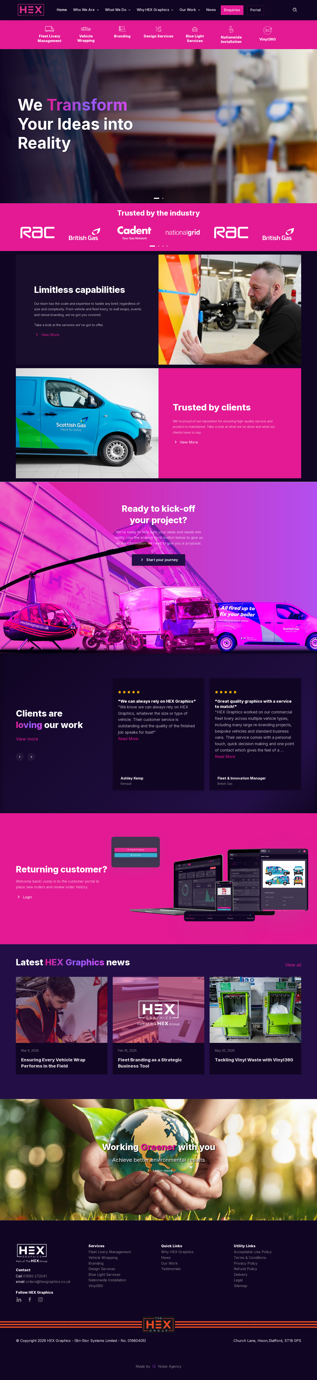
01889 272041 (35, 1276)
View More (50, 335)
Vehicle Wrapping (103, 1257)
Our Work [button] (187, 9)
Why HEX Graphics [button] (153, 9)
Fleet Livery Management (109, 1252)
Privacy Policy (246, 1263)
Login (27, 897)
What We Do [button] (115, 9)
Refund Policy (245, 1269)
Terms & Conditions (250, 1257)
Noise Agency (169, 1366)
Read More (128, 738)
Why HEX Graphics (177, 1252)
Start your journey (158, 560)
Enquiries (232, 10)
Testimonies (171, 1269)
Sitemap (240, 1286)
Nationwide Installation (107, 1280)
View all (293, 965)
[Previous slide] (20, 757)
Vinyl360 (95, 1286)
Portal (255, 10)
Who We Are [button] (84, 9)
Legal (238, 1280)
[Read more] (61, 1010)
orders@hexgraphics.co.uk (48, 1281)
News (211, 9)
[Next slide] (31, 757)
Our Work (169, 1263)
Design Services (101, 1269)
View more (27, 739)
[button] (156, 198)
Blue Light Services (104, 1274)
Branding (95, 1263)
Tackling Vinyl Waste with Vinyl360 (254, 1059)
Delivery (240, 1274)
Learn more (162, 1170)
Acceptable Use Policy (253, 1252)
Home (62, 9)
